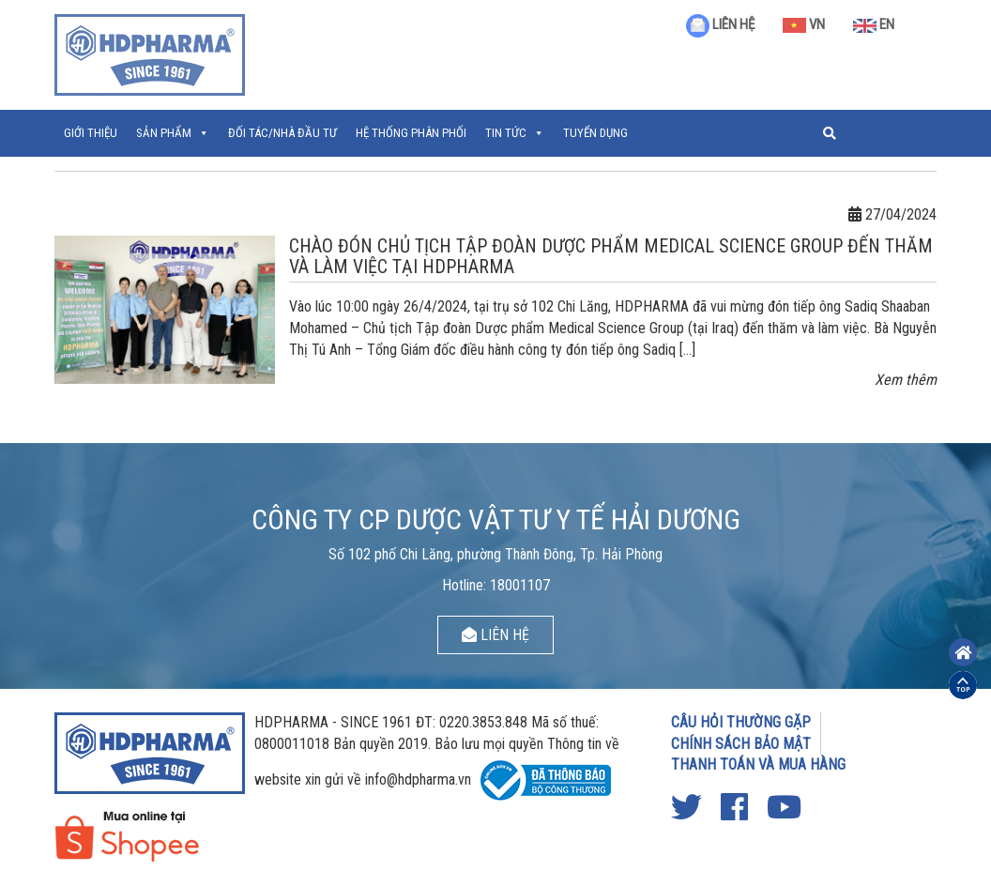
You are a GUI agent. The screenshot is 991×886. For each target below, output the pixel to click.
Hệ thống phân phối (411, 133)
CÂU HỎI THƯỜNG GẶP (741, 722)
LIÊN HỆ (720, 24)
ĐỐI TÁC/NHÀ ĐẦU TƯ (282, 133)
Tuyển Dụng (595, 133)
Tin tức (505, 133)
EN (873, 24)
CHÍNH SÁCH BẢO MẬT (741, 744)
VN (804, 24)
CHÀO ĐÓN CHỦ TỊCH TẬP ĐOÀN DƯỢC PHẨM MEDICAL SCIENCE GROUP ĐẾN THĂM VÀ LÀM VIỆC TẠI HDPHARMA (611, 256)
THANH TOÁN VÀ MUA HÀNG (758, 764)
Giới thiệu (90, 133)
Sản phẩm (163, 133)
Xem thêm (906, 380)
